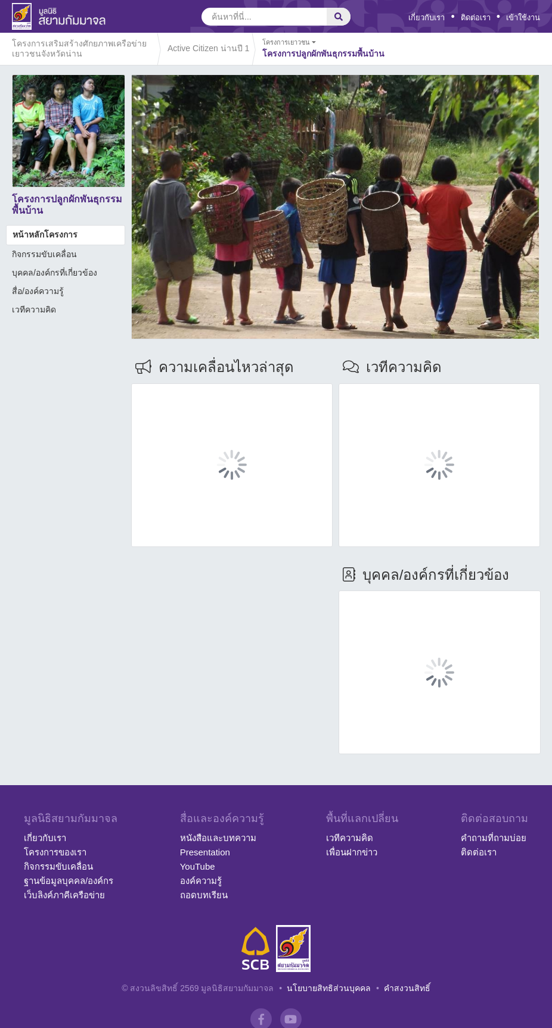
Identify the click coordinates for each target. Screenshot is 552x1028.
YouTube (197, 866)
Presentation (205, 852)
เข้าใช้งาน (523, 17)
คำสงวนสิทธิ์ (407, 988)
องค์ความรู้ (201, 881)
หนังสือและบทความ (218, 838)
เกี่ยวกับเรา (426, 17)
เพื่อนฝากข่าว (351, 852)
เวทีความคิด (34, 309)
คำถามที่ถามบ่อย (493, 838)
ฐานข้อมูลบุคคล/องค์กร (68, 881)
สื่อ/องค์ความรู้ (38, 291)
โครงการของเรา (55, 852)
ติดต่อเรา (476, 17)
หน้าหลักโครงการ (45, 234)
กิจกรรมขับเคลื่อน (44, 254)
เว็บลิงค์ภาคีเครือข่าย (64, 895)
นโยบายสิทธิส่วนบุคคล (329, 988)
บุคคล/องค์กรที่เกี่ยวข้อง (54, 272)
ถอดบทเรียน (204, 895)
